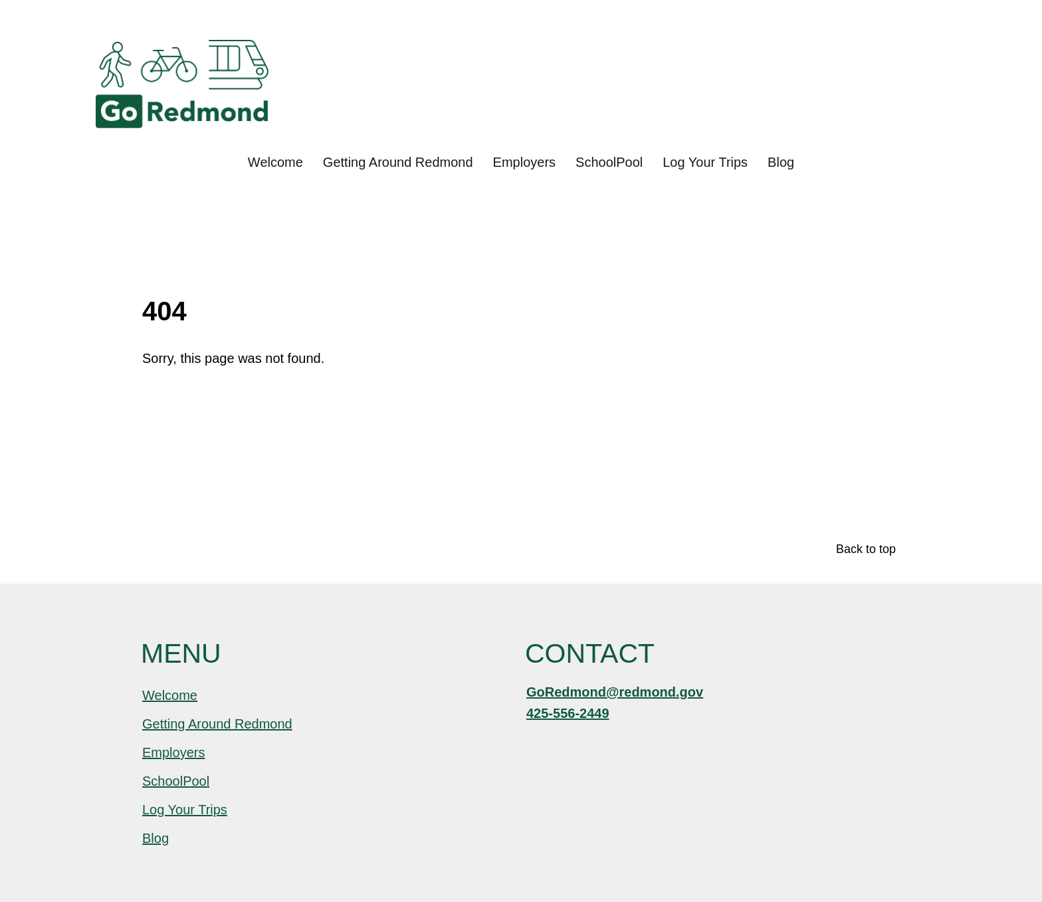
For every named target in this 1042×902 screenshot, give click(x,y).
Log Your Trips (705, 162)
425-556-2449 (567, 713)
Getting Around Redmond (398, 162)
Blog (781, 162)
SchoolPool (609, 162)
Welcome (275, 162)
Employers (524, 162)
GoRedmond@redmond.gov (614, 692)
